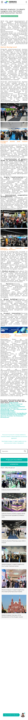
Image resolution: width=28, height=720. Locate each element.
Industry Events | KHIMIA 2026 (11, 490)
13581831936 (14, 464)
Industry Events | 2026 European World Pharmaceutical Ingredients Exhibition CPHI (13, 515)
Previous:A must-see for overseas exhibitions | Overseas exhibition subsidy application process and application (14, 436)
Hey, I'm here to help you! (11, 715)
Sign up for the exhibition (14, 459)
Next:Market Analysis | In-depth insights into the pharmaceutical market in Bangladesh (14, 442)
